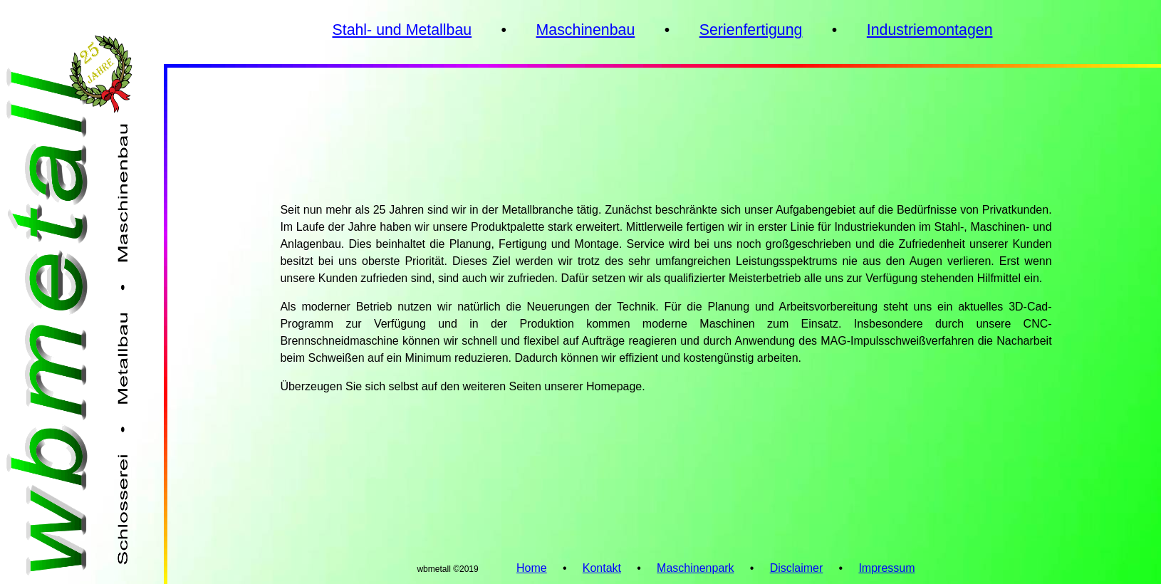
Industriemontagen (930, 29)
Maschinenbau (585, 29)
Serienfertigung (751, 29)
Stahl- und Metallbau (402, 29)
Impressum (886, 568)
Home (531, 568)
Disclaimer (796, 568)
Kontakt (602, 568)
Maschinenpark (695, 568)
